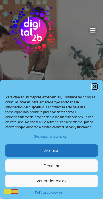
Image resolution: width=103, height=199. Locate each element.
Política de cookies (48, 193)
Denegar (52, 165)
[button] (95, 86)
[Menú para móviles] (93, 30)
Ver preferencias (51, 181)
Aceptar (51, 150)
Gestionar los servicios (50, 136)
